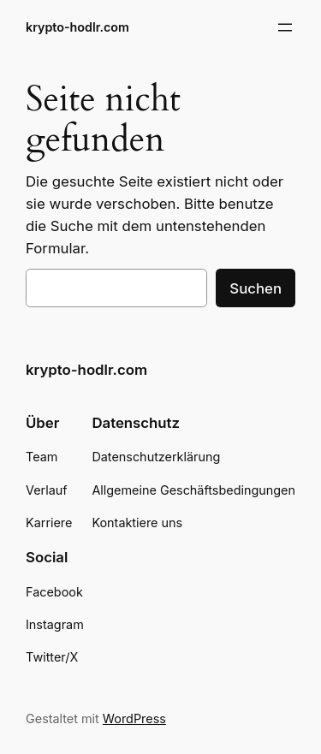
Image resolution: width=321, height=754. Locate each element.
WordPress (134, 718)
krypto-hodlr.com (77, 27)
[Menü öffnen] (285, 27)
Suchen (255, 288)
